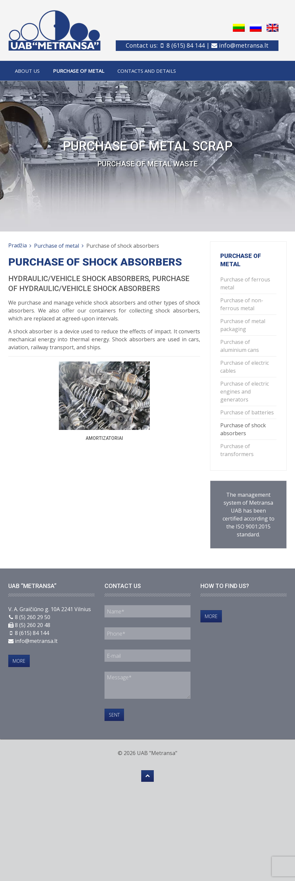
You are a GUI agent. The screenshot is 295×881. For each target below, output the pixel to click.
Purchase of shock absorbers (243, 429)
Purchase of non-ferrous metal (241, 304)
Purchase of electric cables (244, 366)
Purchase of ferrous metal (245, 283)
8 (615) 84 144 (185, 45)
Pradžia (17, 245)
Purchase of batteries (247, 412)
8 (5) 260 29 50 (32, 617)
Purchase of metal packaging (242, 325)
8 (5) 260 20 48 (32, 625)
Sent (114, 715)
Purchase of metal (78, 70)
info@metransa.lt (244, 45)
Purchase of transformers (237, 450)
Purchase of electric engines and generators (244, 391)
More (19, 661)
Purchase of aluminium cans (239, 346)
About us (27, 70)
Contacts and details (146, 70)
